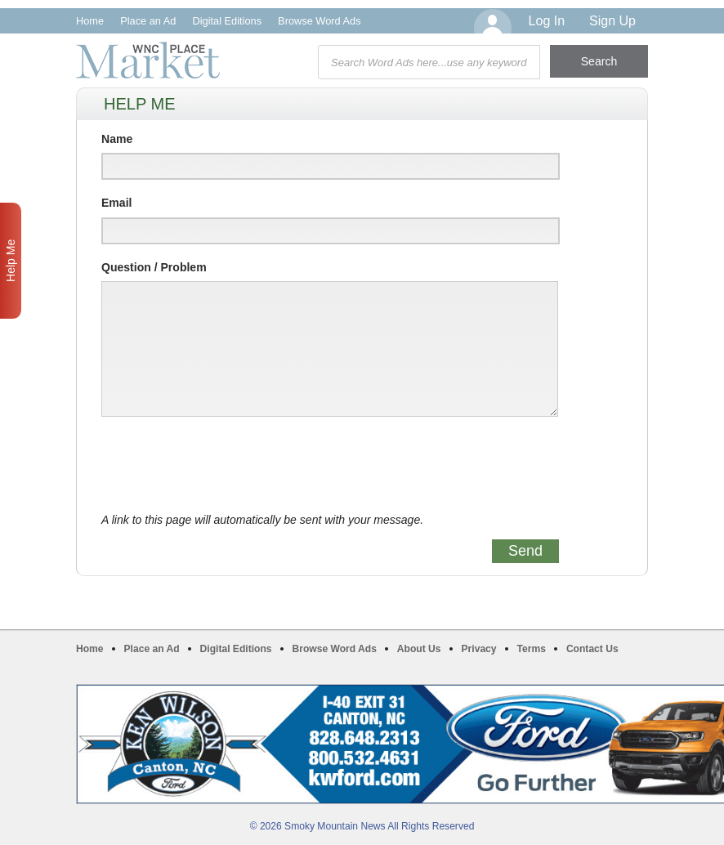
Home (90, 21)
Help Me (10, 260)
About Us (419, 649)
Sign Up (612, 21)
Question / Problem (154, 267)
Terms (531, 649)
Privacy (479, 649)
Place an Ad (148, 21)
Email (116, 202)
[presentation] (225, 465)
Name (116, 138)
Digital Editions (226, 21)
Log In (547, 21)
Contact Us (592, 649)
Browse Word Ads (319, 21)
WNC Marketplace (148, 60)
